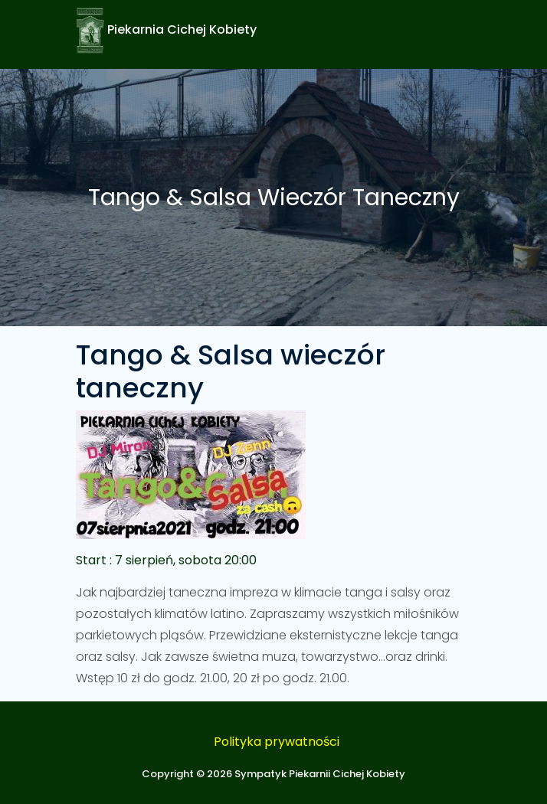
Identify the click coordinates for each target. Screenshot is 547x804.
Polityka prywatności (276, 741)
